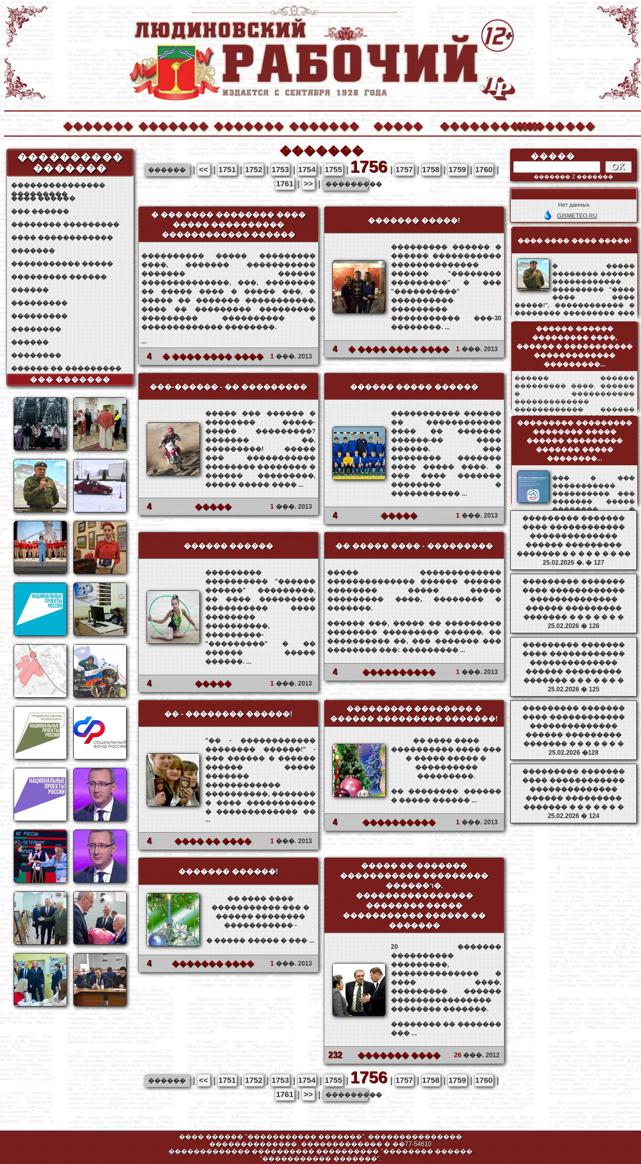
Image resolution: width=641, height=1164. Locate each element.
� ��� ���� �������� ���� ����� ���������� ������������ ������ (228, 224)
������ (30, 290)
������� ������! (228, 871)
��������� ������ (59, 277)
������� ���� (213, 963)
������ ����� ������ (414, 387)
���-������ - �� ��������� (228, 387)
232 (335, 1054)
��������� (39, 303)
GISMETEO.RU (577, 215)
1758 (431, 169)
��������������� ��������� (58, 185)
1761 (284, 183)
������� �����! (414, 220)
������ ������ (229, 546)
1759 (457, 169)
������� (97, 125)
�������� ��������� (65, 224)
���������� (474, 125)
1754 (307, 169)
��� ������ (40, 211)
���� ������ (43, 198)
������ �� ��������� (66, 368)
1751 (226, 169)
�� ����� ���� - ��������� (413, 546)
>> (308, 183)
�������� (549, 125)
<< (203, 169)
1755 (333, 169)
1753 (280, 169)
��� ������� (70, 379)
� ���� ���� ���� (213, 356)
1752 (253, 169)
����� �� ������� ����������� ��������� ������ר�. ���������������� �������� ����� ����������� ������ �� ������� (414, 895)
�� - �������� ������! (228, 714)
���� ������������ (62, 237)
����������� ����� (62, 263)
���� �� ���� (213, 841)
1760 (483, 169)
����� (398, 125)
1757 (404, 169)
